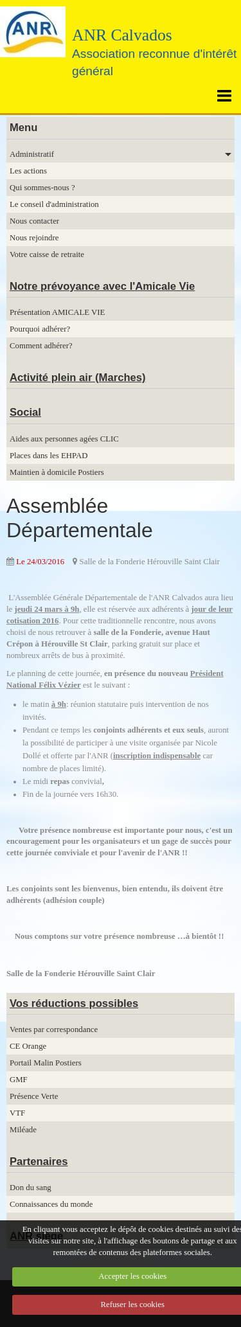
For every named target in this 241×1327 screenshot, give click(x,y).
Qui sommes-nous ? (42, 187)
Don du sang (30, 1187)
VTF (17, 1113)
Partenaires (39, 1161)
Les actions (28, 170)
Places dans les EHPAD (48, 455)
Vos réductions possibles (74, 1003)
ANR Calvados (122, 35)
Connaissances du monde (51, 1204)
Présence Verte (34, 1096)
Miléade (23, 1129)
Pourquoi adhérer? (40, 329)
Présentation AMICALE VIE (57, 312)
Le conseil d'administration (54, 204)
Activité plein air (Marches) (78, 377)
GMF (19, 1079)
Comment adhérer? (41, 345)
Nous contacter (34, 221)
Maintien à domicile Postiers (57, 472)
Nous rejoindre (34, 237)
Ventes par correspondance (54, 1029)
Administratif (32, 154)
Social (25, 412)
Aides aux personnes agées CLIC (64, 438)
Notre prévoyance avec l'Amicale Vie (102, 286)
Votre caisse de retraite (47, 254)
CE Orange (28, 1046)
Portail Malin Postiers (46, 1062)
